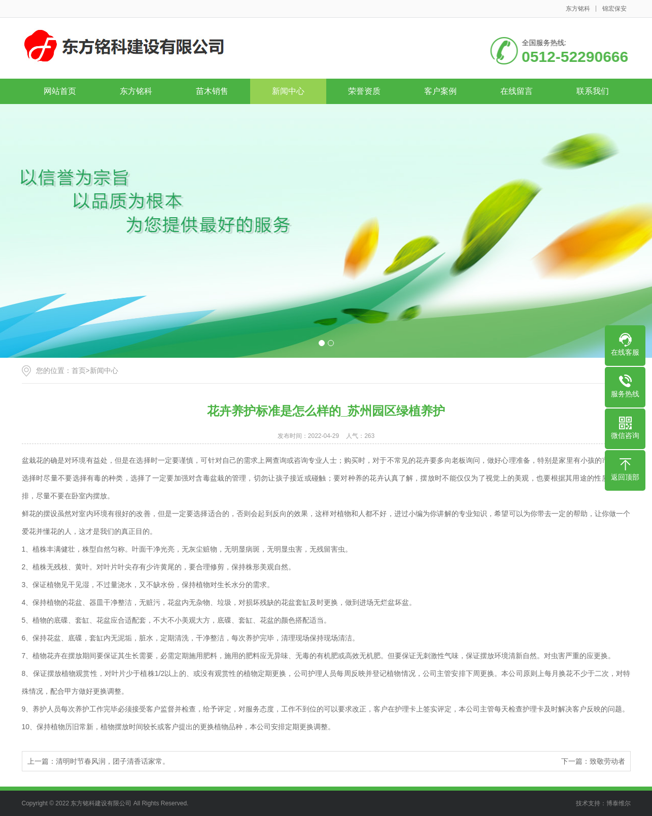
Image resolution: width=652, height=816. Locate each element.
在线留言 (516, 91)
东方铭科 (578, 8)
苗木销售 (212, 91)
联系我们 (592, 91)
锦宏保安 (614, 8)
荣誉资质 (364, 91)
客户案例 (440, 91)
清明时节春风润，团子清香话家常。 (112, 761)
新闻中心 (288, 91)
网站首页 (60, 91)
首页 (79, 370)
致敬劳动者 (607, 761)
